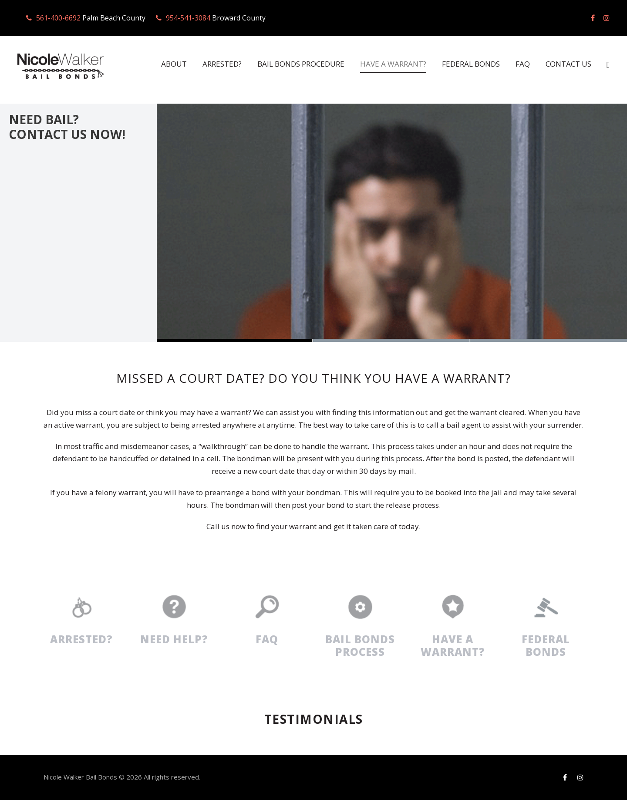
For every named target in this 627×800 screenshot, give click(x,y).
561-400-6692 (58, 18)
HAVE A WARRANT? (385, 64)
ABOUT (153, 64)
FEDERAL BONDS (466, 64)
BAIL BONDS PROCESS (359, 645)
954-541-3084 (185, 18)
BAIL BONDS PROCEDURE (288, 64)
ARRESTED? (203, 64)
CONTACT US (567, 64)
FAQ (520, 64)
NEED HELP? (174, 639)
